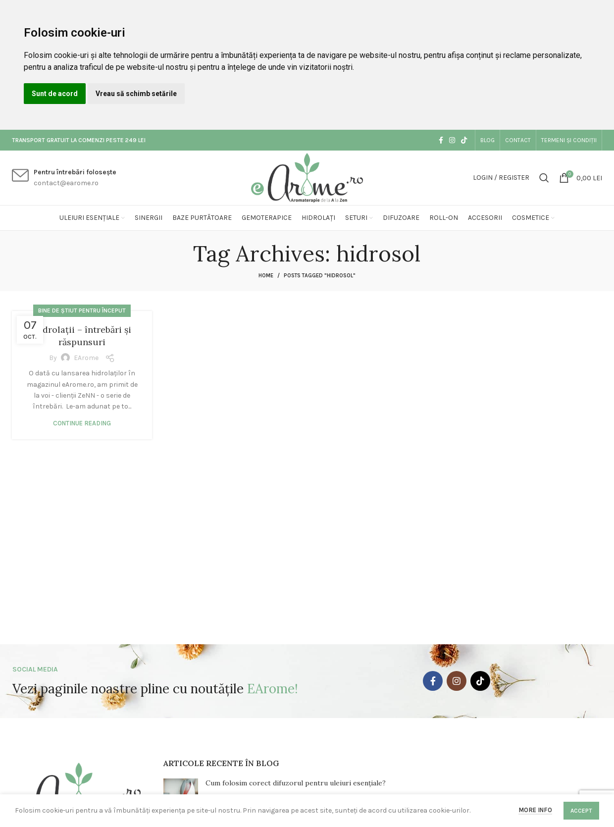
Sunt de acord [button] (55, 94)
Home (265, 275)
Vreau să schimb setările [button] (136, 94)
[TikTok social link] (464, 140)
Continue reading (82, 423)
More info (535, 810)
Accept (581, 810)
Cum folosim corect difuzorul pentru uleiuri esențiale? (295, 782)
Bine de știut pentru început (82, 310)
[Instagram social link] (452, 140)
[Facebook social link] (441, 140)
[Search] (544, 178)
